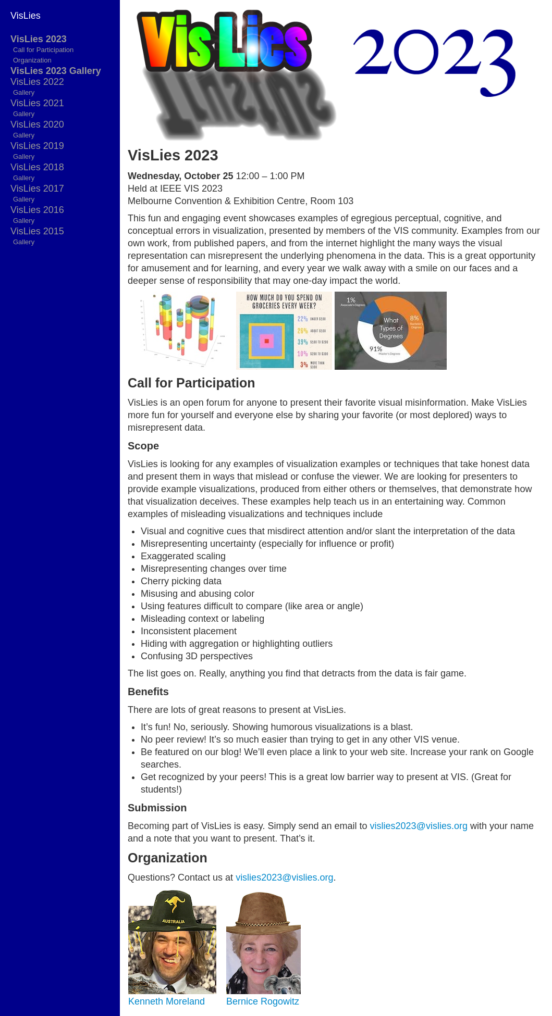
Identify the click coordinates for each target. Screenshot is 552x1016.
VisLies (25, 15)
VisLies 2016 (37, 210)
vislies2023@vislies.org (419, 826)
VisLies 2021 (37, 103)
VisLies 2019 (37, 146)
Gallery (23, 92)
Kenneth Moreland (166, 1001)
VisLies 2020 (37, 124)
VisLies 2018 (37, 167)
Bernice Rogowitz (262, 1001)
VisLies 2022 (37, 82)
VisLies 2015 (37, 231)
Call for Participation (43, 50)
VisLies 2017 (37, 188)
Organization (32, 60)
